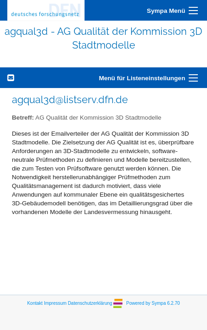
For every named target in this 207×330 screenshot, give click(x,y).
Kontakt (34, 302)
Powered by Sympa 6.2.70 (153, 302)
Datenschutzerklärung (90, 302)
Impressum (55, 302)
